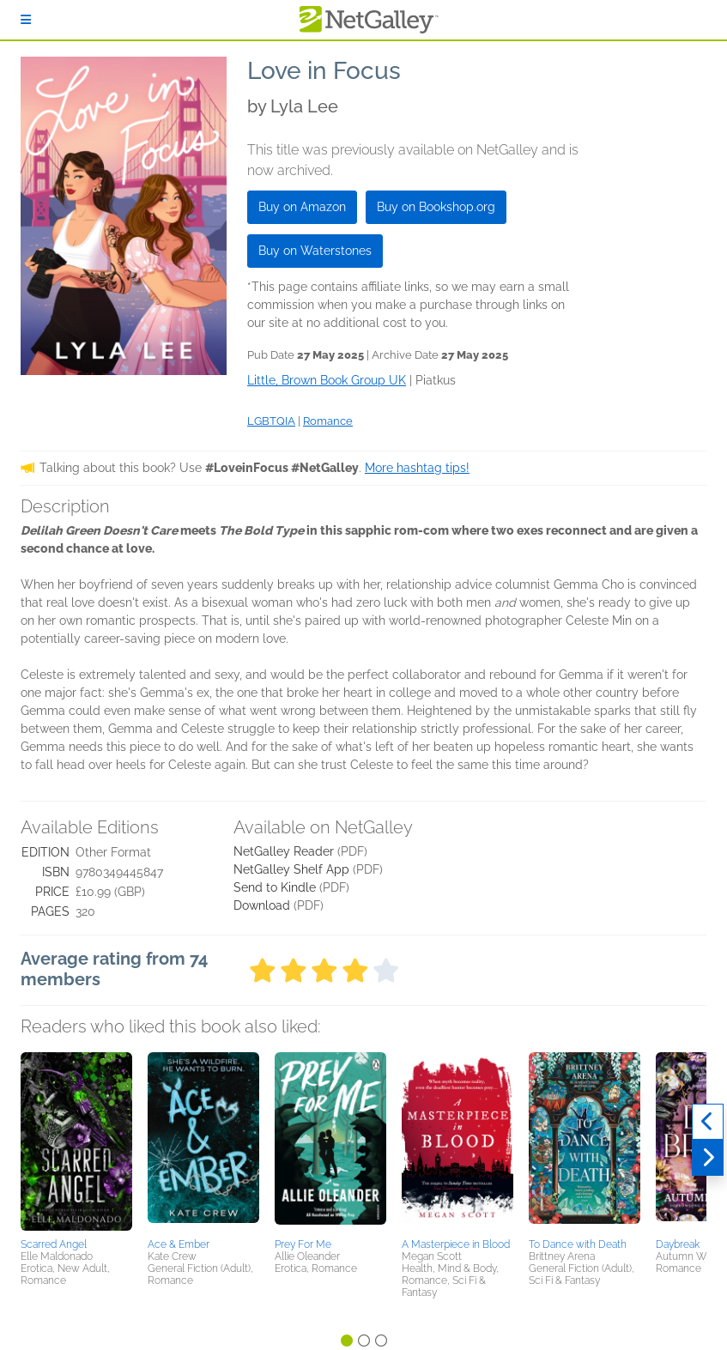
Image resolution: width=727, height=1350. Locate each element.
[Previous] (708, 1122)
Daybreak (678, 1244)
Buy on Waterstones (315, 250)
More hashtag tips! (417, 468)
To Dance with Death (578, 1244)
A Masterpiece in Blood (456, 1244)
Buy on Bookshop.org (436, 207)
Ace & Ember (178, 1244)
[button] (76, 1142)
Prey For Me (303, 1244)
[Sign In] (25, 19)
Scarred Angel (54, 1244)
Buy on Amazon (302, 207)
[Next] (708, 1158)
